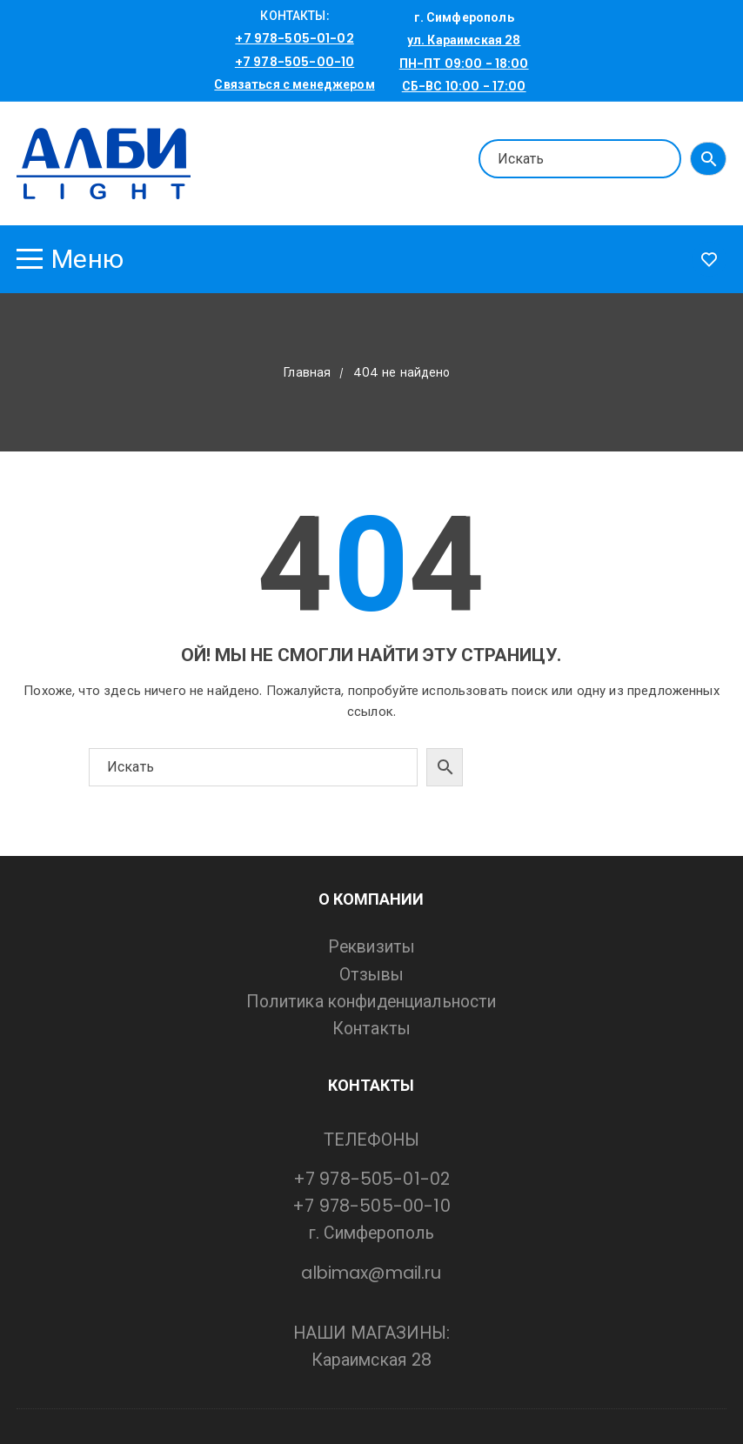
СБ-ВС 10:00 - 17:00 (464, 86)
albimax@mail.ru (371, 1273)
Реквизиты (371, 947)
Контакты (371, 1028)
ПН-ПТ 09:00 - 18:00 (464, 63)
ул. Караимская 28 (464, 40)
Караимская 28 (371, 1360)
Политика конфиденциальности (371, 1001)
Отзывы (372, 974)
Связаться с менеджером (294, 84)
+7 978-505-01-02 (294, 38)
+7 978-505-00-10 (294, 61)
